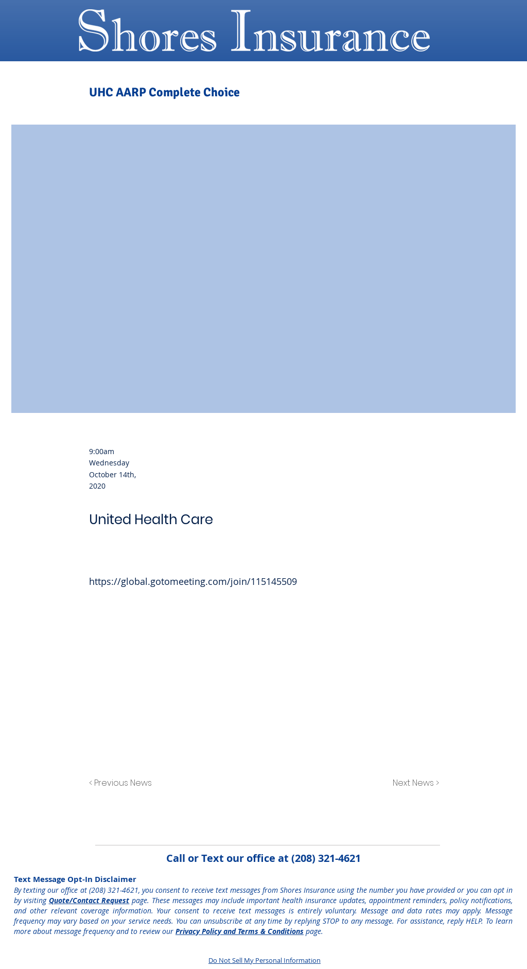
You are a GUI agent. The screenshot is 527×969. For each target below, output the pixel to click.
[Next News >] (413, 783)
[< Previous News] (123, 783)
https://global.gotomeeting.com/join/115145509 (193, 581)
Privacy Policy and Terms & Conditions (239, 931)
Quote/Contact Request (89, 900)
